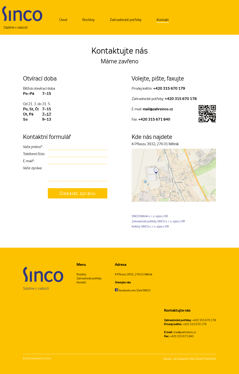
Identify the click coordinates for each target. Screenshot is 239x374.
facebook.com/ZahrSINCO (134, 291)
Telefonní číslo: (34, 154)
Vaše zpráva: (32, 168)
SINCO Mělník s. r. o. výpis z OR (150, 216)
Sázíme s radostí (22, 18)
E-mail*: (29, 161)
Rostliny (88, 20)
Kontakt (163, 20)
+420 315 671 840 (154, 119)
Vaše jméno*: (33, 147)
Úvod (63, 20)
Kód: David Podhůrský (203, 359)
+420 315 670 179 (169, 88)
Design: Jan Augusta (175, 359)
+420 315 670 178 (181, 99)
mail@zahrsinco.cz (158, 109)
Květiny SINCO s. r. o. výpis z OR (150, 227)
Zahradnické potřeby (125, 20)
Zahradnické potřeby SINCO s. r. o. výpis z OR (158, 221)
